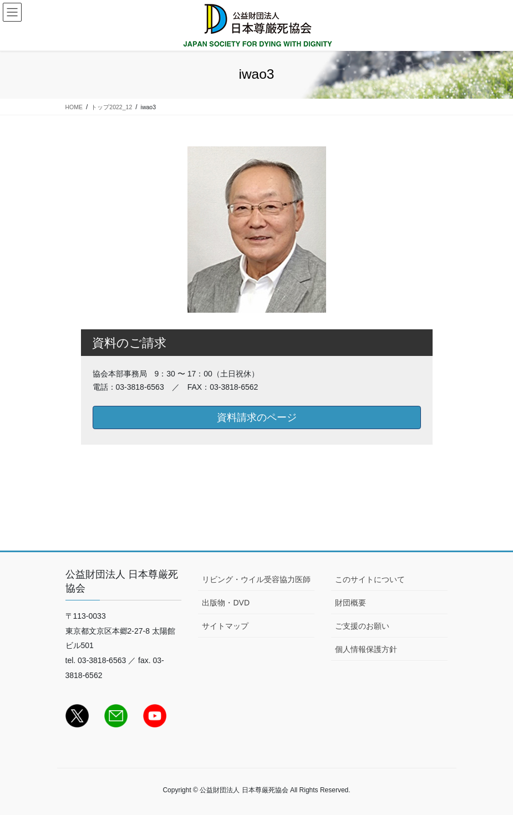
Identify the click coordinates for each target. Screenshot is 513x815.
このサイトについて (370, 579)
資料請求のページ (257, 417)
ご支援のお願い (362, 626)
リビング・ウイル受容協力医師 (256, 579)
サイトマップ (225, 626)
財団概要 (350, 602)
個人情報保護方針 (366, 649)
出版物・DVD (226, 602)
